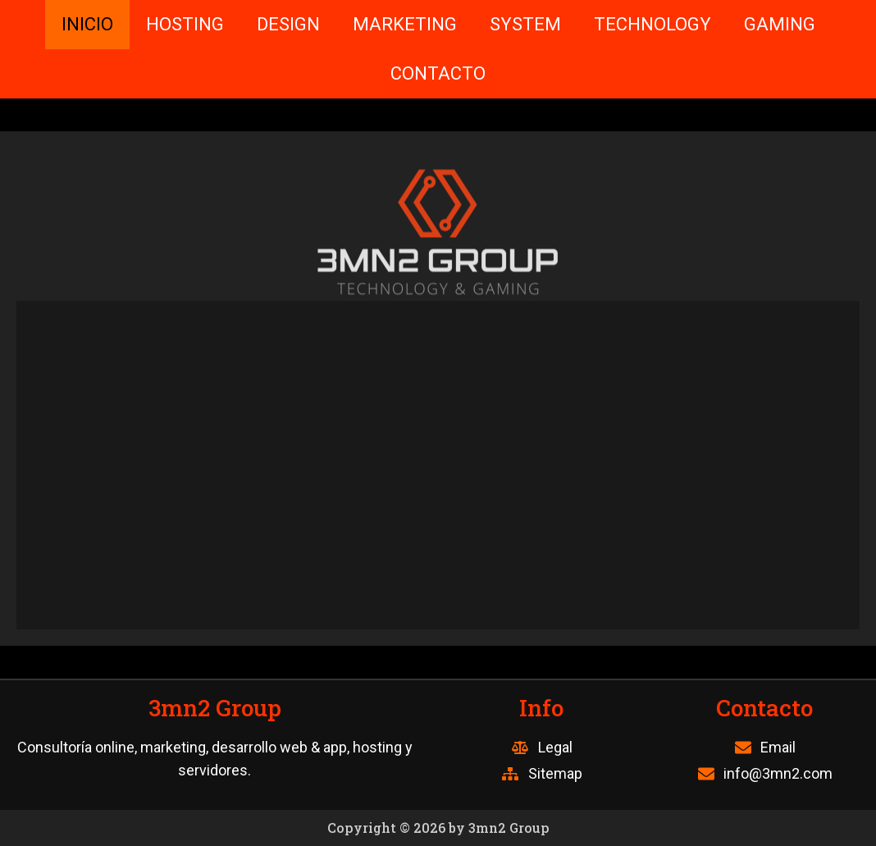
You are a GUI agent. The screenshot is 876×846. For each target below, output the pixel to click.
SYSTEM (525, 24)
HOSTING (185, 24)
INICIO (87, 24)
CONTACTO (438, 73)
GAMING (779, 24)
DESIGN (288, 24)
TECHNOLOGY (652, 24)
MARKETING (405, 24)
